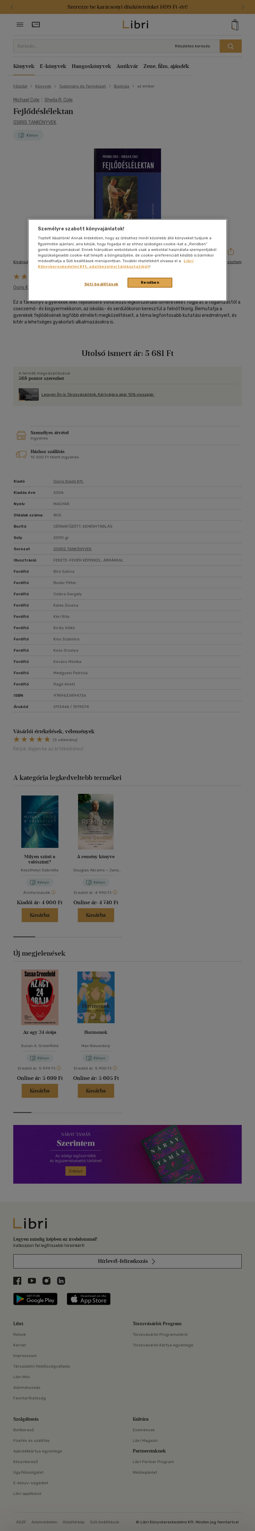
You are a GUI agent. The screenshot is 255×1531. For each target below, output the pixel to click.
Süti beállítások (101, 284)
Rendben (150, 282)
